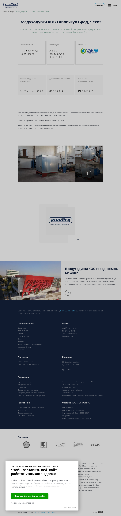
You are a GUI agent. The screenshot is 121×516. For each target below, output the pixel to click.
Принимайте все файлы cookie (29, 496)
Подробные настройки (22, 503)
